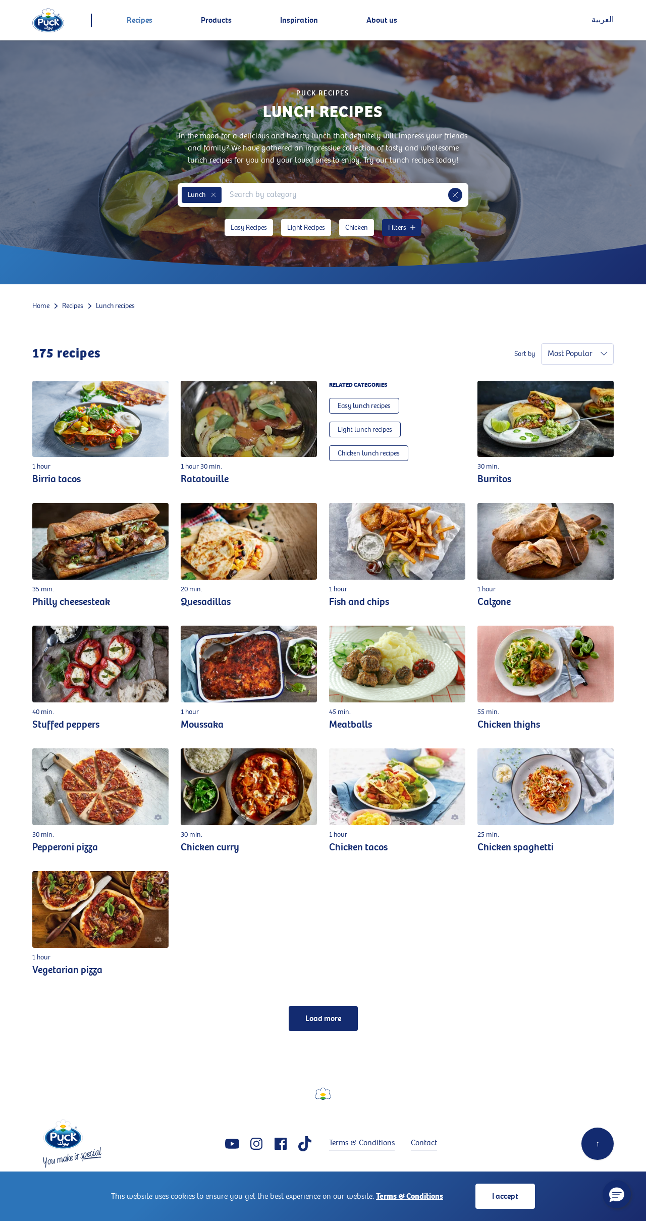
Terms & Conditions (409, 1196)
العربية (602, 20)
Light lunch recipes (365, 429)
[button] (213, 195)
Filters (401, 227)
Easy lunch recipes (364, 405)
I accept (505, 1196)
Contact (424, 1143)
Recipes (72, 305)
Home (40, 305)
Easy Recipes (249, 227)
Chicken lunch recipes (369, 453)
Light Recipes (306, 227)
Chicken (356, 227)
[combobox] (335, 195)
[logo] (48, 20)
